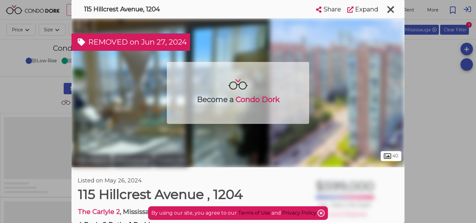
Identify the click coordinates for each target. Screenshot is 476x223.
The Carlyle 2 (99, 212)
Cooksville (172, 160)
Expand (362, 9)
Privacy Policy (300, 213)
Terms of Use (254, 213)
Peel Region (91, 160)
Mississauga (133, 160)
